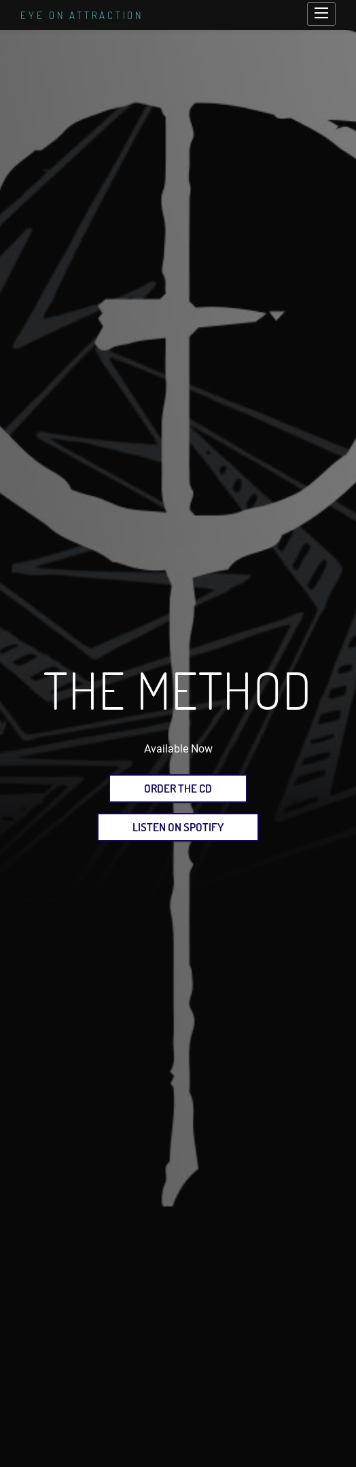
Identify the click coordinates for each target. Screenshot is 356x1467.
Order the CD (178, 788)
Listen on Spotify (178, 827)
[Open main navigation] (321, 14)
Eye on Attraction (81, 15)
